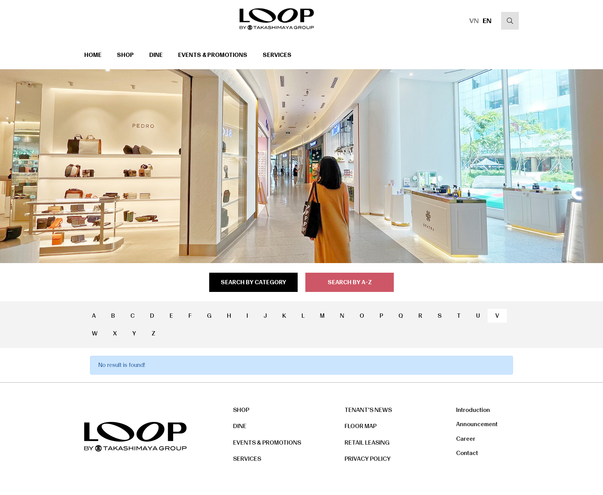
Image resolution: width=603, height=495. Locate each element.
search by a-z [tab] (350, 282)
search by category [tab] (253, 282)
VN (474, 21)
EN (487, 21)
